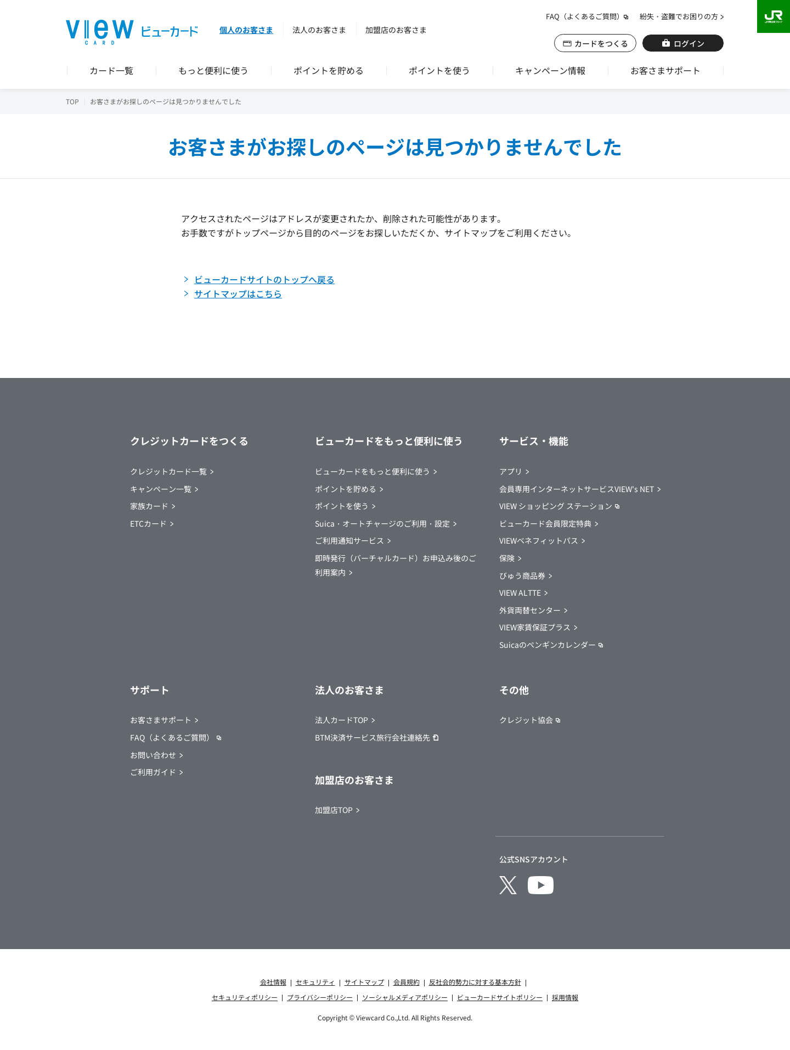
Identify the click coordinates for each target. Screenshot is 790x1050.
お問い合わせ (153, 754)
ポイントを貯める (329, 70)
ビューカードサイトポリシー (500, 997)
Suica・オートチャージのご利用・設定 (382, 523)
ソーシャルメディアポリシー (405, 997)
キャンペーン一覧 (160, 488)
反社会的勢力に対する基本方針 (475, 981)
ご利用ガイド (153, 771)
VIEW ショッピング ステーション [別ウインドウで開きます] (555, 505)
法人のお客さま (319, 29)
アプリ (510, 471)
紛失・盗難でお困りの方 (679, 16)
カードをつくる (601, 43)
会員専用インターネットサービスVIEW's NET (576, 488)
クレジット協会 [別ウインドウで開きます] (526, 719)
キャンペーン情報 (550, 70)
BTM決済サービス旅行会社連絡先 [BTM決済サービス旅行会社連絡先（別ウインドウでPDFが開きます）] (372, 737)
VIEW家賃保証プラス (535, 627)
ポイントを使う (439, 70)
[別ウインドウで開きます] (508, 885)
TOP (72, 101)
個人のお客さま (246, 29)
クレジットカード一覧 (168, 471)
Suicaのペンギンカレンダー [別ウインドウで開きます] (547, 644)
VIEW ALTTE (520, 592)
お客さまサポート (665, 70)
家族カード (149, 505)
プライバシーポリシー (320, 997)
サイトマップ (364, 981)
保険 (507, 557)
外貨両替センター (530, 610)
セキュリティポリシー (245, 997)
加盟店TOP (334, 809)
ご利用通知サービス (349, 540)
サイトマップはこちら (238, 293)
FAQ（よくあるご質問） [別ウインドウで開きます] (585, 16)
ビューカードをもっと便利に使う (372, 471)
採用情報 (565, 997)
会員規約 (406, 981)
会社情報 (273, 981)
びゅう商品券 (522, 575)
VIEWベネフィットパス (538, 540)
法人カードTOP (341, 719)
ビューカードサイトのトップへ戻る (264, 279)
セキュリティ (315, 981)
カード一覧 (111, 70)
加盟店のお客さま (396, 29)
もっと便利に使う (213, 70)
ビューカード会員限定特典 (545, 523)
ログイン (689, 43)
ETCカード (148, 523)
